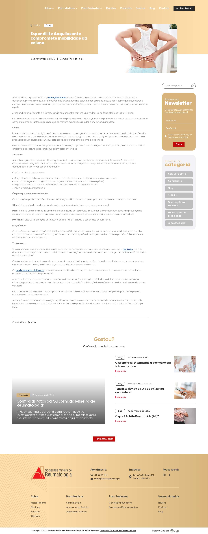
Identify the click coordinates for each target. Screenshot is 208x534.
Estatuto (35, 512)
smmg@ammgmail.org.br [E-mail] (105, 479)
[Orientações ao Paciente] (179, 204)
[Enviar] (179, 144)
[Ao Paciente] (179, 181)
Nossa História (38, 503)
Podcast (162, 507)
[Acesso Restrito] (179, 174)
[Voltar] (35, 25)
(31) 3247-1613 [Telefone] (99, 475)
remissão (128, 249)
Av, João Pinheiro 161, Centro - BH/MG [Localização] (141, 477)
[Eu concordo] (178, 136)
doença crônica (57, 97)
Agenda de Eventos (76, 512)
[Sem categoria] (179, 223)
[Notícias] (179, 195)
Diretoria (35, 507)
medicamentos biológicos (30, 270)
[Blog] (179, 188)
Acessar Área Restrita (77, 507)
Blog (160, 512)
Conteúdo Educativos (120, 503)
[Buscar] (192, 86)
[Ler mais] (58, 391)
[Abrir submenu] (49, 8)
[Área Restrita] (184, 8)
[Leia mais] (155, 366)
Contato (35, 516)
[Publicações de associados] (179, 214)
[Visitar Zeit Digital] (165, 531)
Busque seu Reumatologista (123, 507)
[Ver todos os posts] (104, 439)
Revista (162, 503)
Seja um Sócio (73, 503)
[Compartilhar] (29, 322)
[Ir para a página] (111, 8)
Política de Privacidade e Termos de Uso (118, 531)
